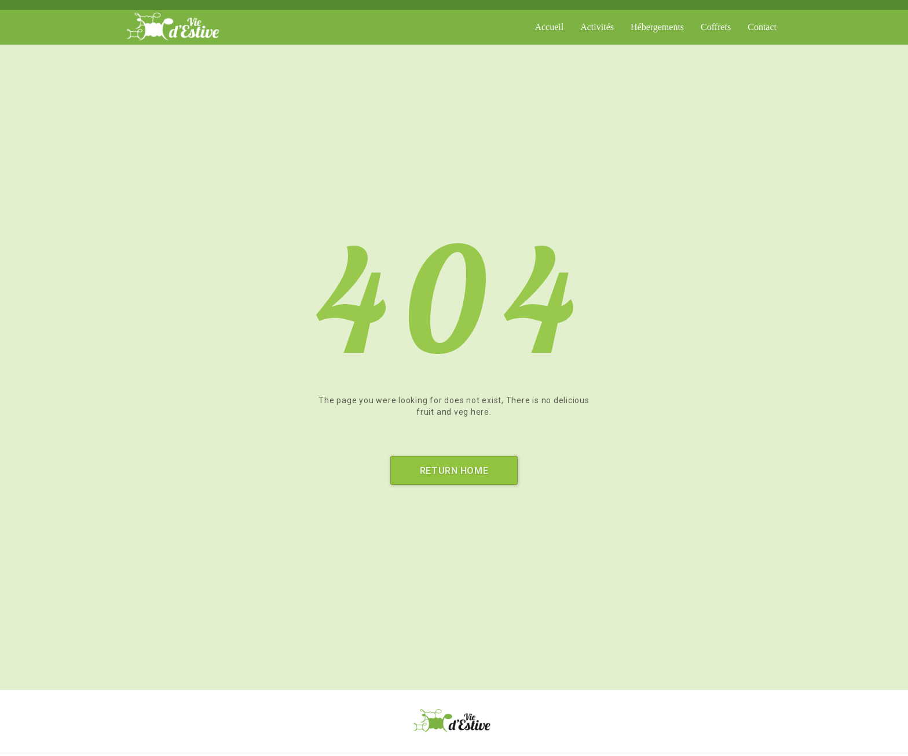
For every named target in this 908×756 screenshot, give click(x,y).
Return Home (454, 470)
